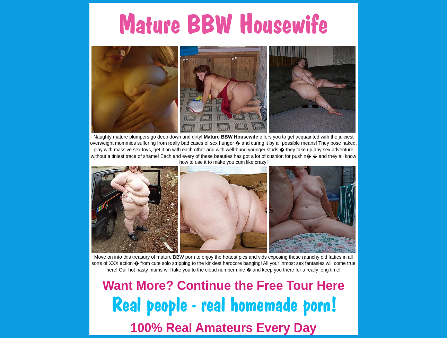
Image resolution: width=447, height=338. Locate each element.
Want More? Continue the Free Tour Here (223, 285)
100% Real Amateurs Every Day (224, 328)
